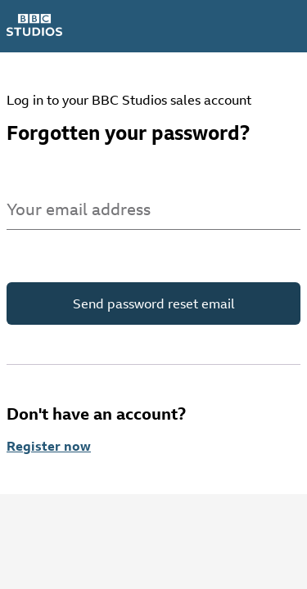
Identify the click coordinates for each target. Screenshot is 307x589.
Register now (49, 446)
